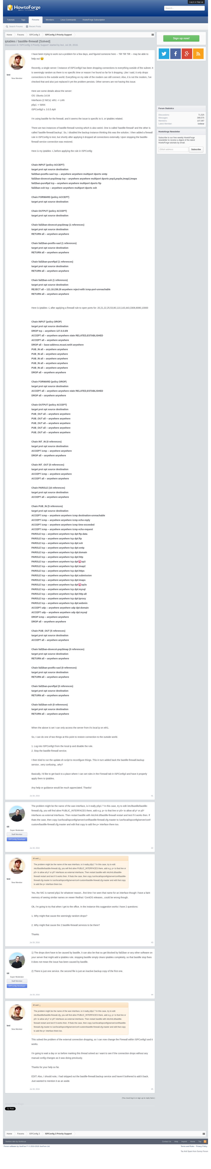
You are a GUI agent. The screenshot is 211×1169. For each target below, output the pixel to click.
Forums (35, 20)
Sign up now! (181, 38)
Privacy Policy (201, 1146)
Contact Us (166, 1141)
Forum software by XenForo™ (27, 1146)
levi (62, 45)
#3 (152, 942)
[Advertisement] (181, 176)
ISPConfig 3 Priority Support (34, 45)
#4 (152, 995)
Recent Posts (35, 26)
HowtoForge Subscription (94, 20)
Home (192, 1141)
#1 (152, 796)
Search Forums (16, 26)
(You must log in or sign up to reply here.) (138, 1098)
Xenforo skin (10, 1141)
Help (176, 1141)
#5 (152, 1089)
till (8, 826)
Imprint (184, 1141)
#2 (152, 848)
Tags (23, 20)
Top (199, 1141)
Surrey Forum (202, 1151)
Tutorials (11, 20)
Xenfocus (22, 1141)
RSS (205, 1141)
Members (50, 20)
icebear (201, 124)
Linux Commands (68, 20)
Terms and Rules (187, 1146)
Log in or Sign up (196, 2)
